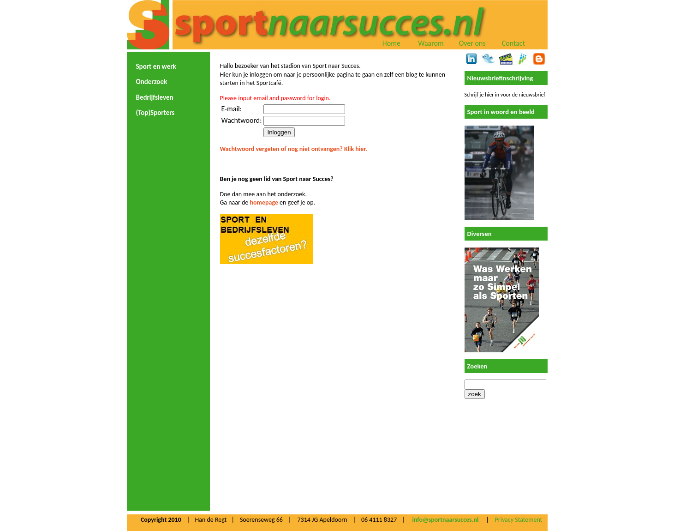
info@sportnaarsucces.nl (445, 520)
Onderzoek (151, 82)
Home (391, 43)
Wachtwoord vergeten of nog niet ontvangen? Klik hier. (293, 149)
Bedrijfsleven (154, 97)
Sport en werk (156, 66)
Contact (513, 43)
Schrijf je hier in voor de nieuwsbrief (505, 94)
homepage (264, 202)
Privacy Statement (519, 520)
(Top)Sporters (155, 113)
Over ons (472, 43)
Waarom (431, 43)
